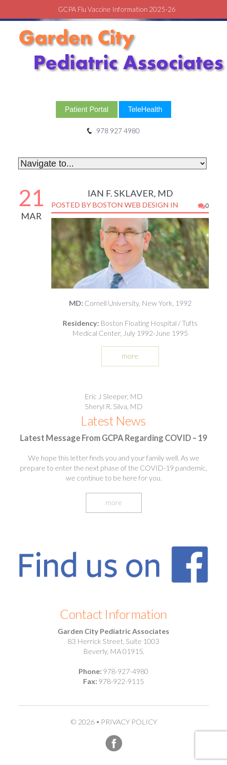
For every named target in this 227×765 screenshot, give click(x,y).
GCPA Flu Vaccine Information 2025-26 (117, 9)
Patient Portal (87, 109)
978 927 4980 (113, 131)
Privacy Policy (129, 721)
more (130, 355)
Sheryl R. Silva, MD (114, 406)
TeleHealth (145, 109)
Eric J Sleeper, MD (113, 396)
